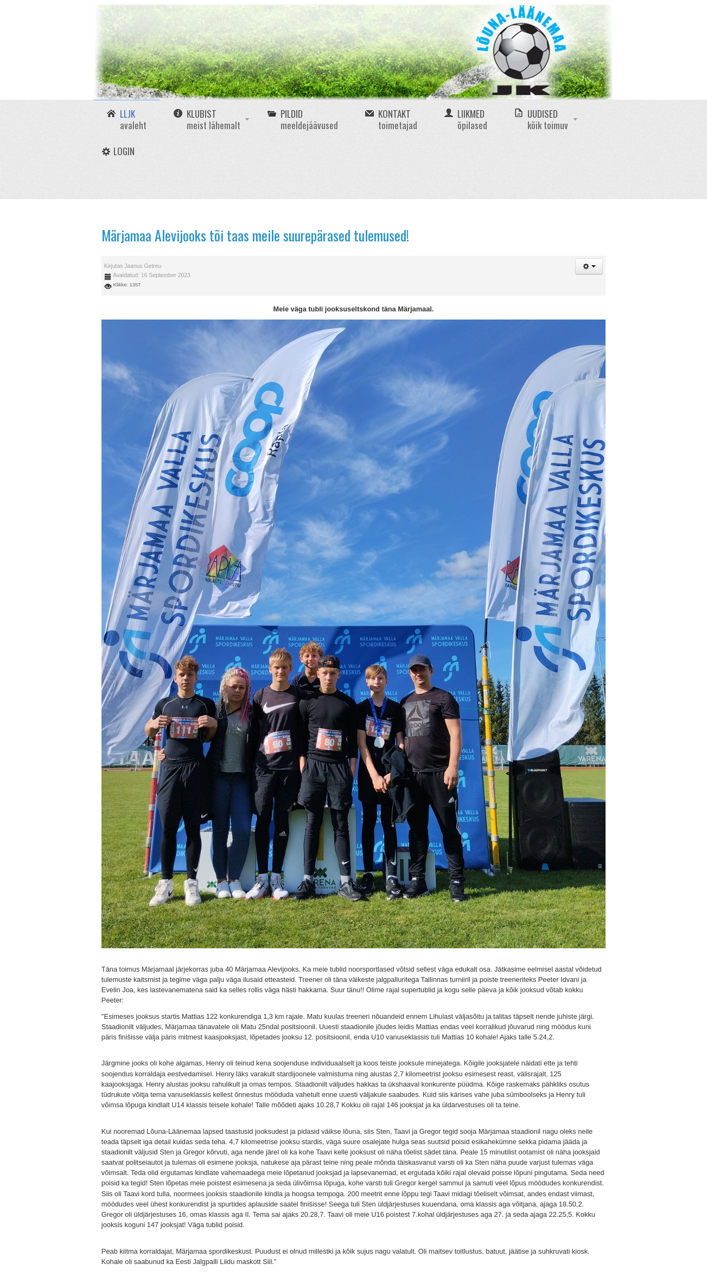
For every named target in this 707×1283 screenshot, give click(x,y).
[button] (589, 266)
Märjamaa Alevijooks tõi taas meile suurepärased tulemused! (255, 235)
